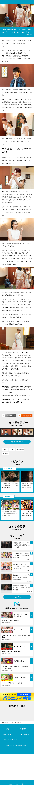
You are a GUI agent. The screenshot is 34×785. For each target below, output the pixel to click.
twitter (9, 711)
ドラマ (12, 449)
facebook (17, 711)
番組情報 (5, 453)
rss (24, 711)
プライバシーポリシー (10, 739)
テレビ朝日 (6, 729)
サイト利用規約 (24, 734)
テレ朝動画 (22, 729)
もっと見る (17, 597)
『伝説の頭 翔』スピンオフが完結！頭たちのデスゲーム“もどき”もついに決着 (20, 722)
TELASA (5, 449)
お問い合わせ (7, 734)
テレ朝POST (17, 2)
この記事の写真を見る (17, 442)
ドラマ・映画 (11, 722)
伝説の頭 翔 (20, 449)
